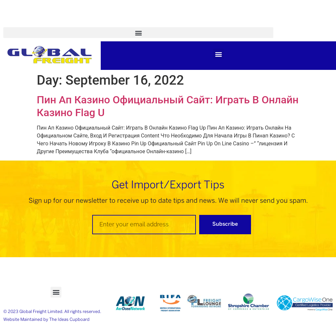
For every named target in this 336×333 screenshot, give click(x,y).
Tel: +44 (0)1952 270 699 (236, 23)
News (134, 23)
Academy (21, 23)
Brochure (103, 23)
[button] (138, 32)
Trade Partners (173, 23)
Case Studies (62, 23)
